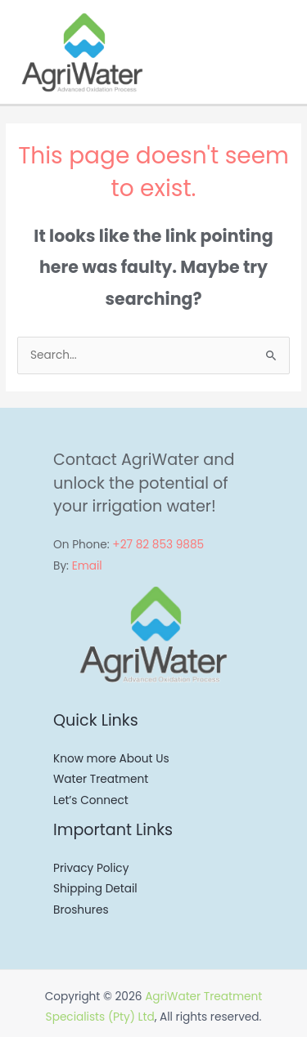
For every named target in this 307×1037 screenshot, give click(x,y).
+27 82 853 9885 (158, 544)
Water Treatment (100, 779)
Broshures (81, 910)
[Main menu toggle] (290, 51)
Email (87, 566)
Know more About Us (111, 759)
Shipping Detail (95, 888)
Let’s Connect (91, 800)
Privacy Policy (91, 868)
